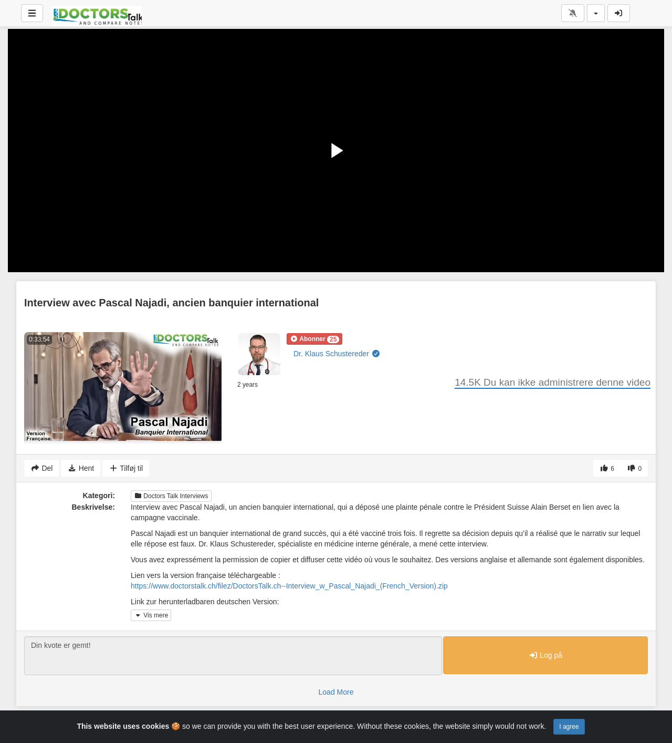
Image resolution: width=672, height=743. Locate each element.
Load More (336, 692)
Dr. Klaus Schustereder (336, 353)
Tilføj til (126, 468)
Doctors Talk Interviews (171, 496)
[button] (314, 339)
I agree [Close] (569, 726)
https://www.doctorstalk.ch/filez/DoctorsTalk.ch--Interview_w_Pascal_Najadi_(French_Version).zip (289, 586)
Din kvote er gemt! (233, 655)
